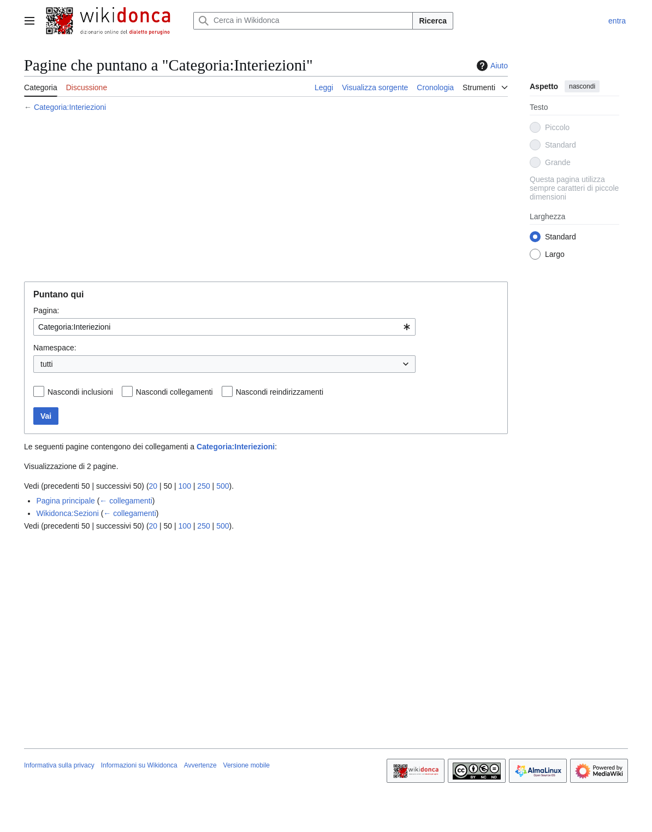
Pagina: (46, 310)
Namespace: (54, 347)
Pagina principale (65, 500)
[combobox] (224, 327)
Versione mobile (246, 765)
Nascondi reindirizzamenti (279, 392)
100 (185, 486)
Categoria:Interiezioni (70, 107)
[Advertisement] (266, 198)
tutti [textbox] (46, 364)
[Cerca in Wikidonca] (303, 21)
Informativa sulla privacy (59, 765)
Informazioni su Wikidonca (139, 765)
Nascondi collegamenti (174, 392)
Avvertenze (200, 765)
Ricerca (433, 20)
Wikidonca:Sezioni (67, 513)
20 (153, 486)
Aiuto (491, 65)
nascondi (582, 86)
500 (222, 486)
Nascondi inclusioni (80, 392)
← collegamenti (125, 500)
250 (203, 486)
